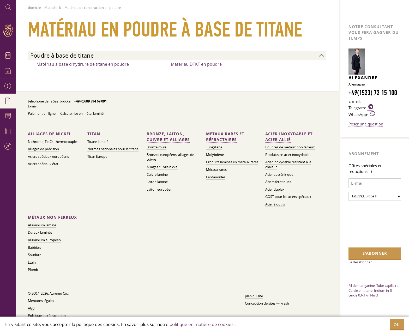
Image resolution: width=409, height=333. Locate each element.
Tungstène (214, 147)
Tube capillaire (387, 285)
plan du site (254, 296)
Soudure (34, 255)
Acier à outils (275, 204)
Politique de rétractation (47, 315)
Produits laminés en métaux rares (232, 162)
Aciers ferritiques (278, 182)
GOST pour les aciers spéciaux (288, 197)
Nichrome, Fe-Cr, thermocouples (53, 142)
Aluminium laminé (42, 225)
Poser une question (365, 123)
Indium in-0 (383, 290)
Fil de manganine (361, 285)
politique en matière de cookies (201, 324)
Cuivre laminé (157, 174)
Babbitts (34, 247)
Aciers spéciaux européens (48, 156)
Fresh (284, 303)
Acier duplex (274, 189)
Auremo (8, 30)
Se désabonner (360, 262)
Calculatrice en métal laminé (82, 113)
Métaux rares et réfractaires (225, 136)
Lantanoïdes (215, 177)
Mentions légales (41, 301)
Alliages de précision (43, 149)
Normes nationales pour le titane (113, 149)
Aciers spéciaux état (43, 164)
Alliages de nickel (49, 134)
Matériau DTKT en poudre (196, 64)
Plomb (33, 270)
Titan (93, 134)
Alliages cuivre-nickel (162, 167)
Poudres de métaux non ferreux (290, 147)
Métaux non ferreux (52, 217)
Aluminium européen (44, 240)
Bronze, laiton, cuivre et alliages (168, 136)
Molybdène (215, 155)
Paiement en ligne (42, 113)
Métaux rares (216, 169)
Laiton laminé (157, 182)
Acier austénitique (279, 174)
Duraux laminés (40, 232)
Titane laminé (97, 142)
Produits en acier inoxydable (287, 155)
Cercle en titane (360, 290)
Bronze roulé (156, 147)
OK (397, 324)
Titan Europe (97, 156)
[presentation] (369, 223)
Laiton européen (159, 189)
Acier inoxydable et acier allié (289, 136)
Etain (32, 262)
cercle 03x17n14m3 (363, 295)
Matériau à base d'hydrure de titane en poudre (83, 64)
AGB (31, 308)
